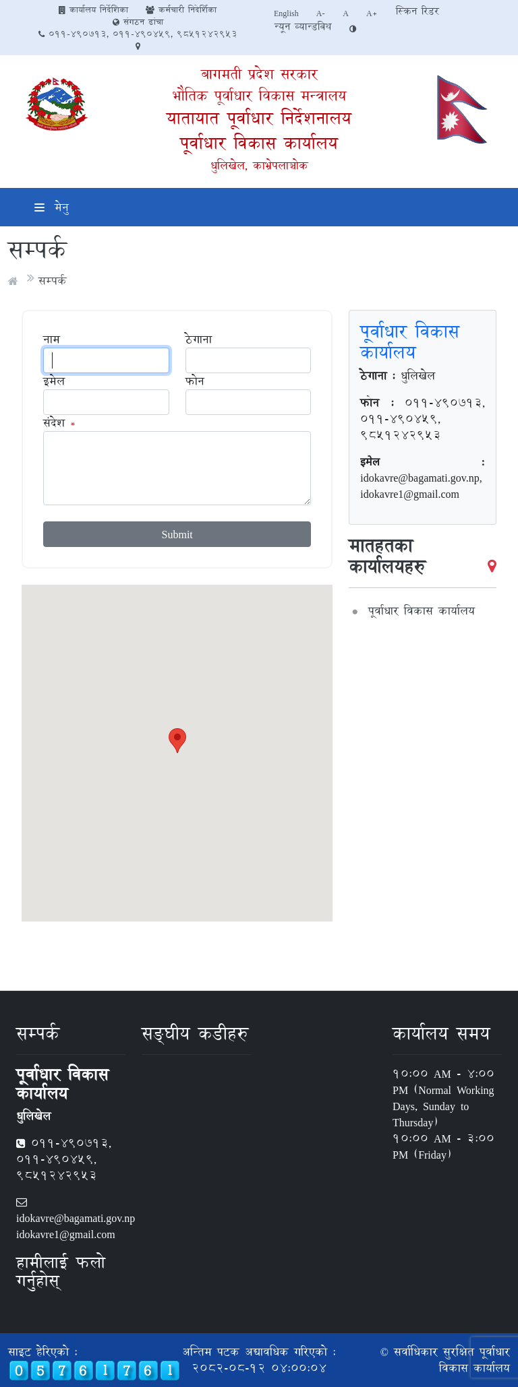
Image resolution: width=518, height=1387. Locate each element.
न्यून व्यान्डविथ (303, 26)
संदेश (54, 423)
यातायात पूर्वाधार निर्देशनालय (259, 118)
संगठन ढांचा (138, 21)
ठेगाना (198, 339)
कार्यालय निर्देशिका (93, 9)
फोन (194, 381)
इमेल (54, 381)
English (286, 13)
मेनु (51, 207)
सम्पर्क (52, 280)
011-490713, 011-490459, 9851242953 (137, 34)
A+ (372, 13)
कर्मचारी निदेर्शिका (181, 9)
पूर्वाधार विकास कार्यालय (259, 143)
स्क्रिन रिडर (417, 11)
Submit (177, 534)
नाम (51, 339)
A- (321, 13)
